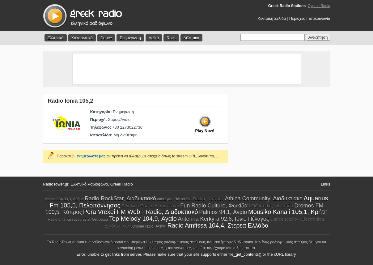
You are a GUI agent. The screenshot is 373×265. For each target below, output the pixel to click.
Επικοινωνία (319, 18)
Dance (106, 38)
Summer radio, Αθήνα (148, 226)
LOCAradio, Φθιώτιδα (271, 205)
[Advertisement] (186, 69)
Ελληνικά (56, 38)
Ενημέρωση (130, 38)
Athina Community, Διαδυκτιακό (264, 198)
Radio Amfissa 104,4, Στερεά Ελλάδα (217, 225)
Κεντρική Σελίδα (272, 18)
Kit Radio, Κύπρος (205, 198)
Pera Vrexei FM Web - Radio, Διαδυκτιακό (140, 211)
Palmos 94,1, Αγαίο (223, 212)
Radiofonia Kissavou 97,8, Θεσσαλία (78, 219)
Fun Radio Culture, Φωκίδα (214, 206)
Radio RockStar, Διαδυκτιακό (120, 198)
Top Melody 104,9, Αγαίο (143, 218)
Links (325, 184)
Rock (171, 38)
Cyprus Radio (319, 6)
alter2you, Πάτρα (171, 199)
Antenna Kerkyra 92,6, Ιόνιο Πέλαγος (223, 219)
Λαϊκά (154, 38)
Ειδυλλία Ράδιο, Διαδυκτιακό (150, 205)
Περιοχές (297, 18)
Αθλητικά (191, 38)
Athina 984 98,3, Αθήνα (64, 199)
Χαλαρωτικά (82, 38)
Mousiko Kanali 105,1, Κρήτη (288, 211)
